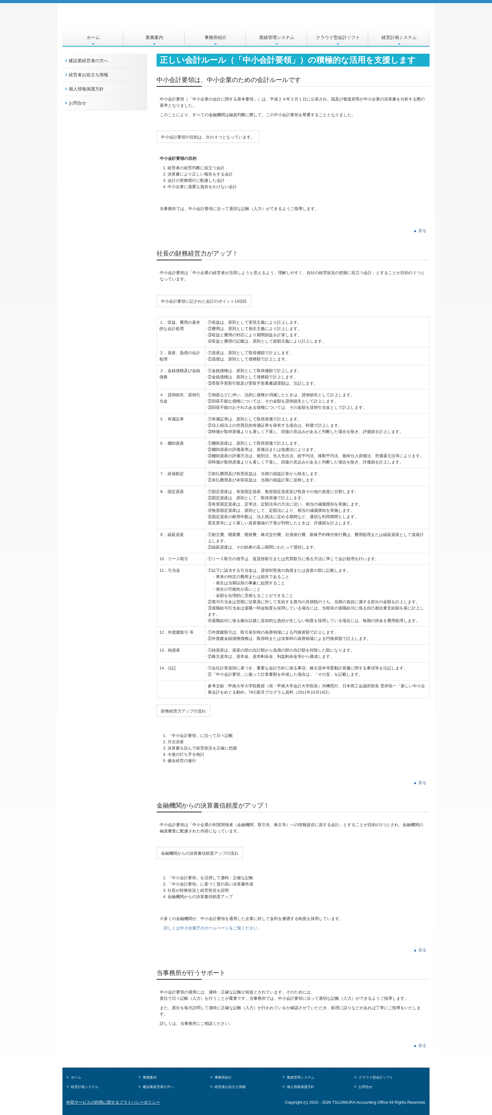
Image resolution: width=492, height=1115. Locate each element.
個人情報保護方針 (86, 88)
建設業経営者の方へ (88, 60)
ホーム (93, 37)
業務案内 (154, 37)
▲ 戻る (419, 230)
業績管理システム (276, 37)
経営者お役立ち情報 (88, 74)
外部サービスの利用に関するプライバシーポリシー (113, 1102)
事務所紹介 (216, 37)
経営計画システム (399, 37)
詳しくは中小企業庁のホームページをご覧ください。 (213, 928)
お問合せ (77, 103)
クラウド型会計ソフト (338, 37)
